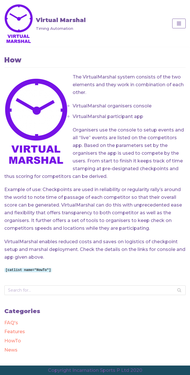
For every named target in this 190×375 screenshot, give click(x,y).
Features (14, 331)
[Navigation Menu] (179, 23)
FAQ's (11, 322)
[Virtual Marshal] (45, 23)
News (11, 349)
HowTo (12, 340)
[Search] (179, 290)
